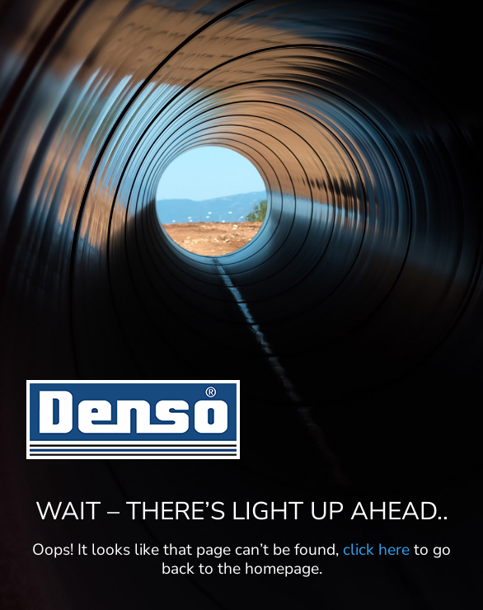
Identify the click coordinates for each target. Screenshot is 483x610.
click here (376, 550)
